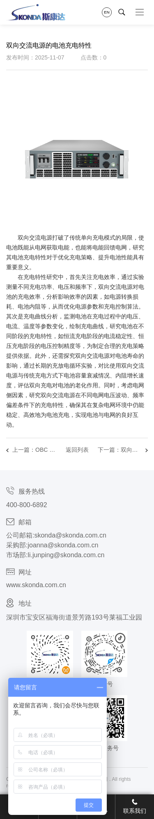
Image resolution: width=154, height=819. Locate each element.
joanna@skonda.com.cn (63, 545)
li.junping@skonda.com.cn (66, 554)
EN (106, 12)
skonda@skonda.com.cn (70, 535)
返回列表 (77, 449)
